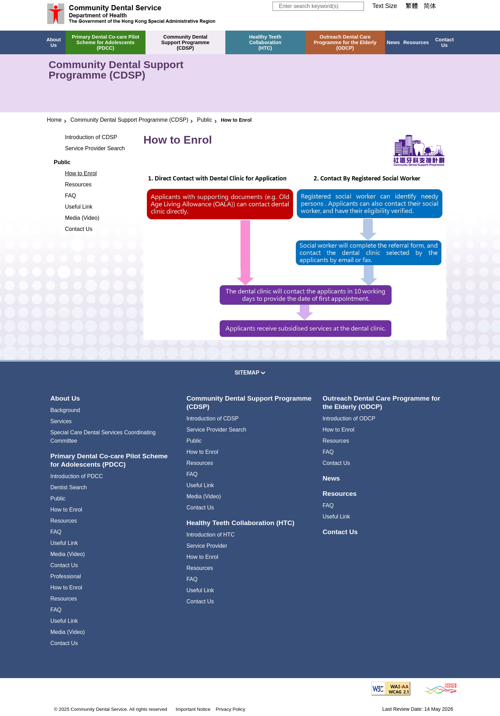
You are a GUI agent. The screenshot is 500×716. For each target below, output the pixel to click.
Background (65, 410)
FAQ (70, 196)
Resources (416, 42)
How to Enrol (81, 173)
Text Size (384, 5)
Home (54, 120)
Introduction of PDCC (76, 476)
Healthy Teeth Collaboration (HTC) (240, 522)
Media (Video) (82, 218)
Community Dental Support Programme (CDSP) (129, 120)
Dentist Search (68, 487)
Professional (65, 576)
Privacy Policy (230, 709)
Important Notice (193, 709)
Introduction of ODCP (349, 418)
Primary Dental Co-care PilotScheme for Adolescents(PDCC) (105, 42)
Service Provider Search (95, 148)
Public (204, 120)
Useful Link (78, 207)
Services (61, 421)
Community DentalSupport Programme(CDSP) (185, 42)
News (393, 42)
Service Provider (206, 546)
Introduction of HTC (210, 535)
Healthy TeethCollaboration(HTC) (265, 42)
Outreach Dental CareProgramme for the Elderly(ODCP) (345, 42)
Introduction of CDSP (91, 137)
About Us (54, 42)
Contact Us (444, 42)
